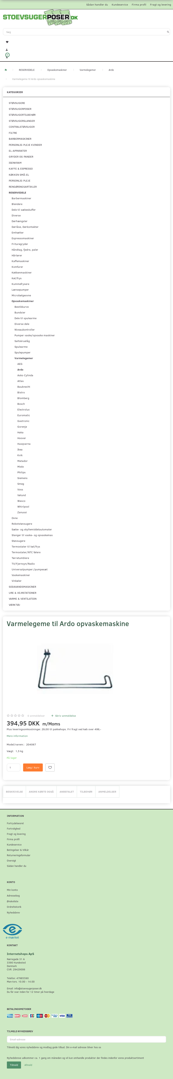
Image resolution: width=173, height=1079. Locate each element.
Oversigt (11, 860)
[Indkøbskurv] (86, 57)
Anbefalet (67, 791)
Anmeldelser (107, 791)
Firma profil (139, 4)
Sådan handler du (97, 4)
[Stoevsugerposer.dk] (40, 17)
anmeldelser (36, 715)
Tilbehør (86, 791)
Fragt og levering (160, 4)
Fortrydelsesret (15, 823)
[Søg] (168, 32)
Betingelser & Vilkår (18, 849)
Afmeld (28, 1065)
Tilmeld (14, 1065)
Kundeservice (120, 4)
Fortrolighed (13, 828)
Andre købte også (41, 791)
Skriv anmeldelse (65, 715)
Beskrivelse (14, 791)
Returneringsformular (18, 855)
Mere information (17, 736)
